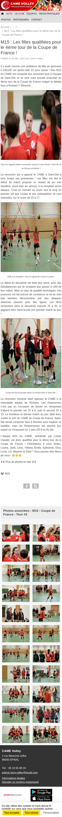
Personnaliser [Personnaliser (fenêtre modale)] (51, 812)
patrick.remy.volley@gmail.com (20, 772)
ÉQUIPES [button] (32, 13)
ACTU (9, 13)
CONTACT (36, 19)
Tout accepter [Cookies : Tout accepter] (12, 812)
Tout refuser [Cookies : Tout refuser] (31, 812)
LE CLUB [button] (19, 13)
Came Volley (36, 58)
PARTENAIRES (21, 19)
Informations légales (13, 778)
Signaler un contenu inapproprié (20, 782)
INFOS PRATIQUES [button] (49, 13)
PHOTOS (6, 19)
